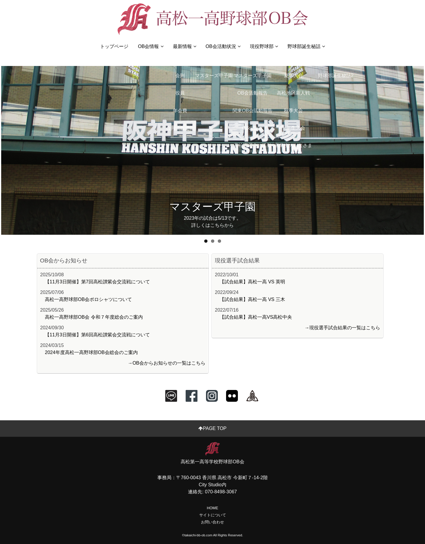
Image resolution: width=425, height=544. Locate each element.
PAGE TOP (212, 428)
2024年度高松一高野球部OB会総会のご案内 (91, 352)
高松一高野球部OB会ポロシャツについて (88, 299)
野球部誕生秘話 (306, 46)
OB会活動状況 (223, 46)
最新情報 (184, 46)
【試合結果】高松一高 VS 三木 (252, 299)
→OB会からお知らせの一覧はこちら (166, 363)
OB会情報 (150, 46)
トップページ (114, 46)
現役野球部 (264, 46)
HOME (212, 508)
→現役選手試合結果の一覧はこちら (342, 327)
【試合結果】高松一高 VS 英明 (252, 281)
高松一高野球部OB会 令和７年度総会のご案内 (94, 317)
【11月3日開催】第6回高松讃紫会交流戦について (97, 334)
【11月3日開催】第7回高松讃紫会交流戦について (97, 281)
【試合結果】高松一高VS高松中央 (256, 317)
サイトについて (212, 515)
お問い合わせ (212, 522)
